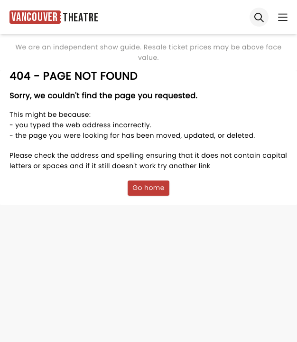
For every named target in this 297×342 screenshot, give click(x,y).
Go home (148, 187)
